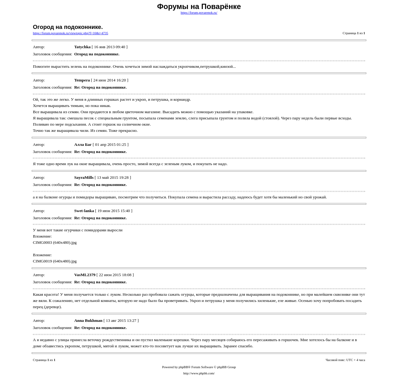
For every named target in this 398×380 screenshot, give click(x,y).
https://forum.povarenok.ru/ (199, 12)
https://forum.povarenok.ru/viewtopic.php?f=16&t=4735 (70, 33)
